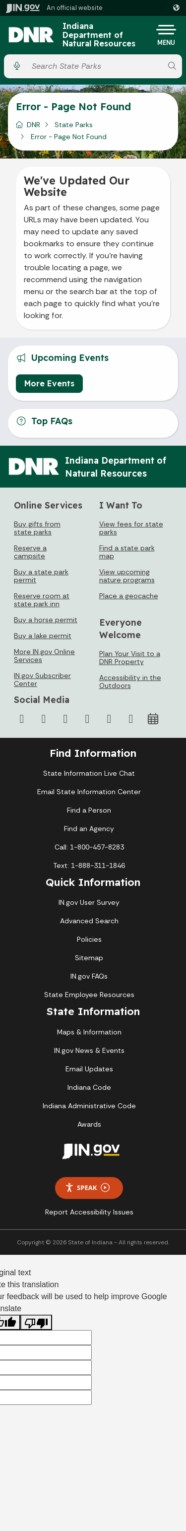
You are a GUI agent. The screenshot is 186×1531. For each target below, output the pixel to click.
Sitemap (89, 957)
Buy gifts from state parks (37, 527)
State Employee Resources (89, 994)
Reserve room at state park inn (41, 599)
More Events (49, 383)
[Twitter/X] (44, 719)
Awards (89, 1124)
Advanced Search (89, 920)
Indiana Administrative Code (89, 1105)
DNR (33, 124)
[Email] (131, 719)
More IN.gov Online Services (44, 655)
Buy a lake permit (42, 635)
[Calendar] (153, 719)
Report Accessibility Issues (89, 1211)
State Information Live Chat (89, 773)
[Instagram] (65, 719)
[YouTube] (87, 719)
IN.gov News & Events (89, 1050)
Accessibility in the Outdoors (130, 681)
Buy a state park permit (41, 575)
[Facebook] (22, 719)
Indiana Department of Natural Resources (98, 35)
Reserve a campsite (30, 551)
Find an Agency (89, 828)
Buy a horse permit (45, 619)
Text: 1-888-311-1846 (89, 865)
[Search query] (94, 66)
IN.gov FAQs (89, 976)
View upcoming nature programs (127, 575)
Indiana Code (89, 1087)
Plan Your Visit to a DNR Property (129, 657)
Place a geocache (128, 595)
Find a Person (89, 810)
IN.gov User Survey (89, 902)
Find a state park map (127, 551)
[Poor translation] (36, 1322)
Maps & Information (89, 1031)
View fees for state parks (131, 527)
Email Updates (89, 1068)
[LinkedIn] (109, 719)
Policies (89, 939)
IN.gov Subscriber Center (42, 679)
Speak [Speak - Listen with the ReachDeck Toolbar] (87, 1187)
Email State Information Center (89, 791)
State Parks (74, 124)
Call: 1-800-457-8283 (89, 847)
